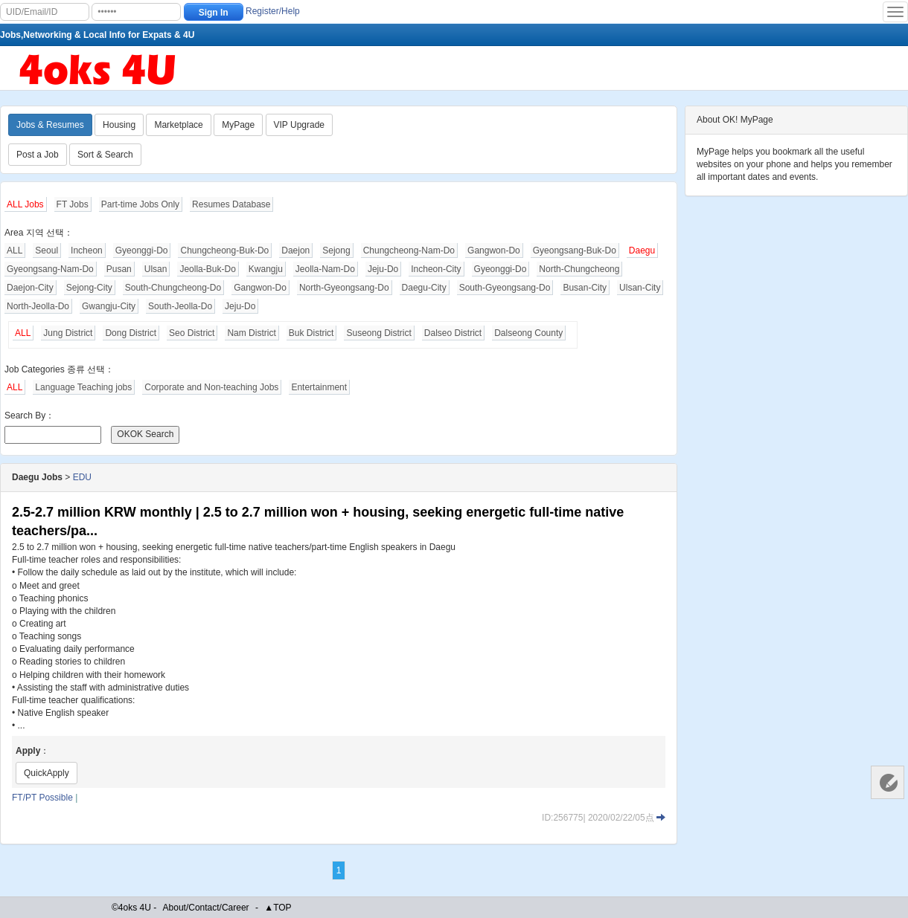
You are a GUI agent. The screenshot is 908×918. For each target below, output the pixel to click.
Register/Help (273, 11)
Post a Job (37, 154)
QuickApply (46, 773)
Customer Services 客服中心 (887, 782)
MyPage (238, 125)
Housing (119, 125)
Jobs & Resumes (50, 125)
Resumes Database (231, 204)
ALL (14, 250)
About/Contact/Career (206, 907)
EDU (82, 477)
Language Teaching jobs (83, 387)
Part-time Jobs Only (140, 204)
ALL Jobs (25, 204)
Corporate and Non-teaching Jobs (211, 387)
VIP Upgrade (299, 125)
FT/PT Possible (42, 797)
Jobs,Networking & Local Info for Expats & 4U (97, 35)
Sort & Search (105, 154)
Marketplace (178, 125)
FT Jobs (73, 204)
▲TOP (277, 907)
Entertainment (319, 387)
